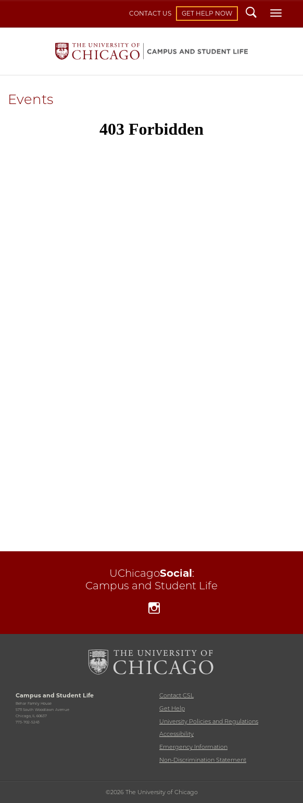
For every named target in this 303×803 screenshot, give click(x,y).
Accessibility (176, 733)
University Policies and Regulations (208, 721)
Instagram (154, 609)
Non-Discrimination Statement (202, 759)
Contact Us (150, 13)
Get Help (172, 708)
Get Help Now (207, 13)
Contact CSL (176, 695)
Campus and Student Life (151, 51)
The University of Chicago (151, 662)
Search (251, 13)
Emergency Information (193, 746)
